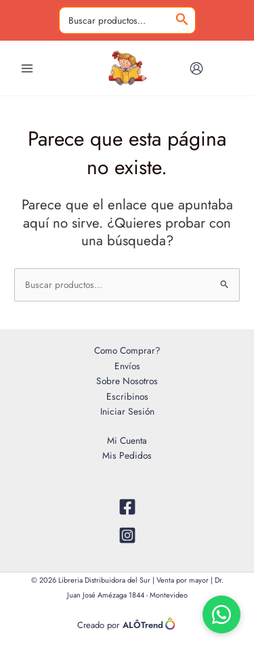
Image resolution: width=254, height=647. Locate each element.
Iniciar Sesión (127, 411)
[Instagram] (127, 535)
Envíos (127, 366)
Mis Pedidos (127, 455)
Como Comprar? (127, 350)
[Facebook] (127, 507)
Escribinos (127, 396)
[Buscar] (182, 20)
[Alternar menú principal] (27, 68)
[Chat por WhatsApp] (221, 614)
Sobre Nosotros (127, 381)
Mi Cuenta (127, 440)
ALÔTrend (150, 624)
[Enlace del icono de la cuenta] (196, 68)
